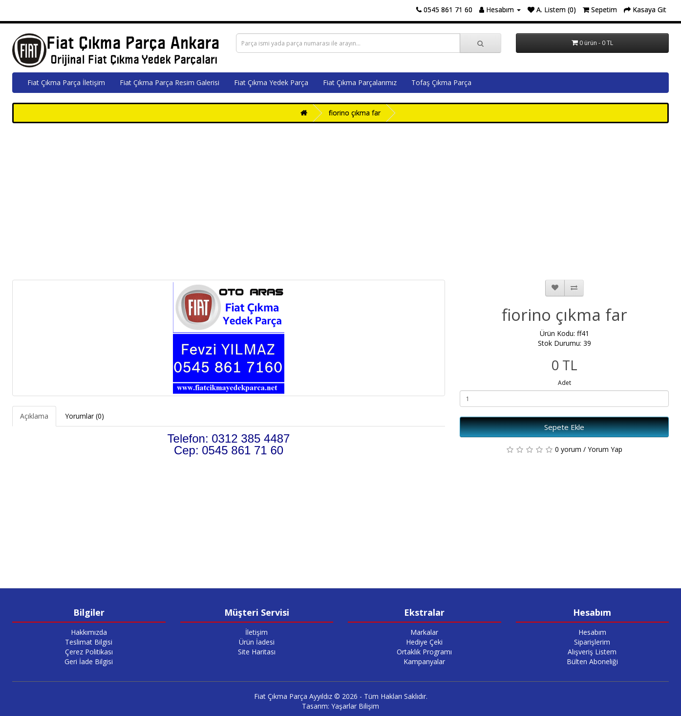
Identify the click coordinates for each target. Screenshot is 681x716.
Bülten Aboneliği (592, 661)
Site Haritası (257, 651)
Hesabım (592, 632)
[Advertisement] (340, 201)
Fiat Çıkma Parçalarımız (360, 82)
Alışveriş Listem (592, 651)
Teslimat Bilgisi (88, 642)
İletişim (256, 632)
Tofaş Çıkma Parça (441, 82)
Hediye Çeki (424, 642)
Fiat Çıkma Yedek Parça (271, 82)
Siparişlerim (592, 642)
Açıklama (34, 416)
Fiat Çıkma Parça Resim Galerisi (169, 82)
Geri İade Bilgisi (88, 661)
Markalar (424, 632)
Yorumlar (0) (84, 416)
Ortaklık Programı (424, 651)
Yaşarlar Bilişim (355, 706)
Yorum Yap (605, 449)
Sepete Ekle (564, 427)
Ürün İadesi (257, 642)
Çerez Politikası (89, 651)
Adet (564, 383)
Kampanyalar (424, 661)
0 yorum (568, 449)
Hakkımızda (89, 632)
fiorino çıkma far (355, 112)
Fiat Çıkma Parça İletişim (66, 82)
